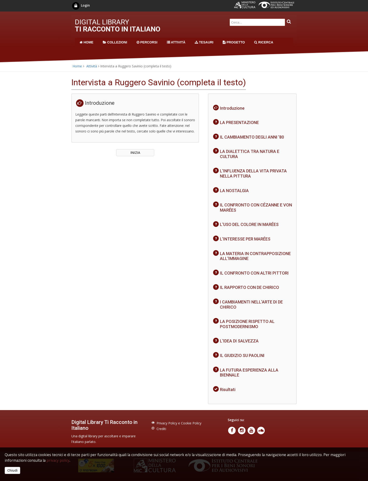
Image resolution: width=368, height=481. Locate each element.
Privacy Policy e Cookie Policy (179, 423)
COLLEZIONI (115, 42)
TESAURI (204, 42)
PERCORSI (147, 42)
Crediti (161, 429)
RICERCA (263, 42)
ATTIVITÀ (176, 42)
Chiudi (12, 470)
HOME (86, 42)
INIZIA (135, 152)
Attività (91, 66)
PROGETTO (234, 42)
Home (77, 66)
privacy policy (57, 460)
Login (80, 5)
